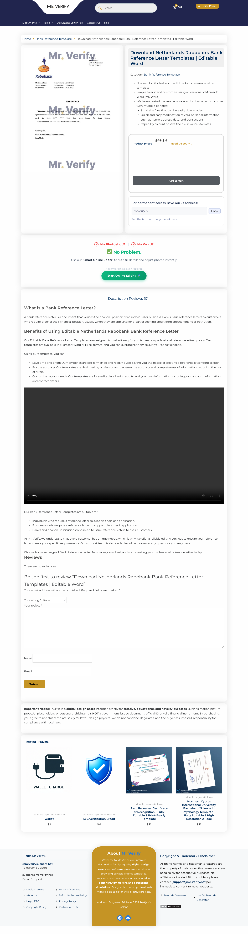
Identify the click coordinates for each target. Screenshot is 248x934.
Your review (33, 605)
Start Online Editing (123, 275)
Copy (214, 211)
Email (28, 672)
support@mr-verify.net (37, 877)
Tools (48, 22)
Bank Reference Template (54, 39)
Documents (31, 22)
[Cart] (177, 7)
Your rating (32, 600)
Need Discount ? (182, 143)
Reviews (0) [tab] (138, 299)
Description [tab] (118, 299)
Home (26, 39)
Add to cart (176, 180)
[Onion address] (169, 211)
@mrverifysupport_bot (37, 866)
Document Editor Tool (70, 22)
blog (106, 22)
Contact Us (93, 22)
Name (28, 659)
